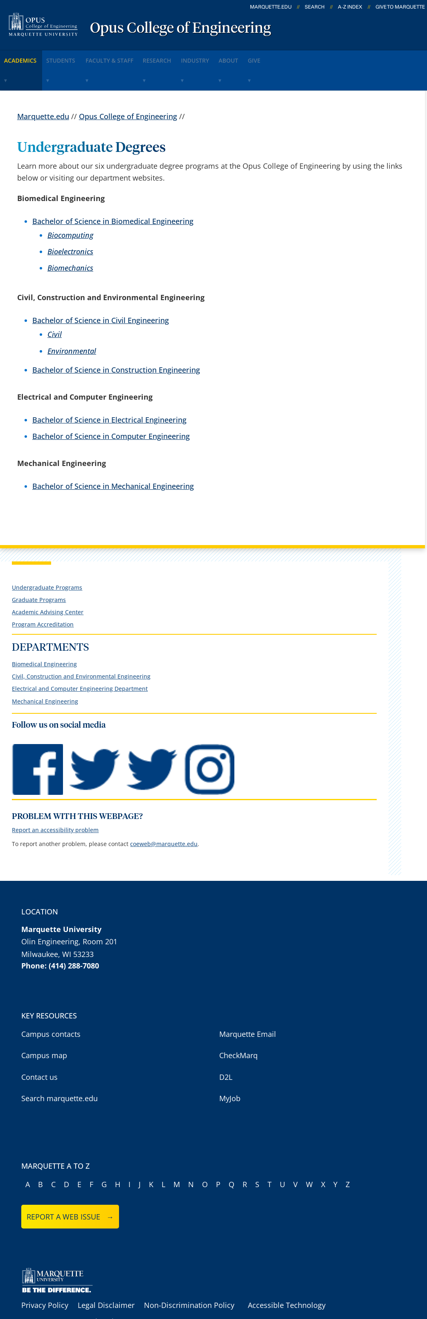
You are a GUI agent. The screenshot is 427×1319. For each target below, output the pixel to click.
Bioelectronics (70, 224)
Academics (26, 57)
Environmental (71, 323)
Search (315, 7)
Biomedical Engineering (44, 637)
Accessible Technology (287, 1278)
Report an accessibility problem (55, 803)
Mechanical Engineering (45, 674)
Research (195, 57)
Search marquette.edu (59, 1071)
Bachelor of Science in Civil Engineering (100, 293)
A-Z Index (350, 7)
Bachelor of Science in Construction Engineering (116, 343)
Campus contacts (51, 1007)
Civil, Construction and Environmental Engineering (81, 649)
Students (78, 57)
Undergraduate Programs (47, 560)
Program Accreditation (43, 598)
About (289, 57)
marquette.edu (271, 7)
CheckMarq (238, 1028)
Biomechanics (70, 241)
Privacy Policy (44, 1278)
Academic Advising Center (47, 585)
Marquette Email (247, 1007)
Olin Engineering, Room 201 (69, 914)
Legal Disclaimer (106, 1278)
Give (325, 57)
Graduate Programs (39, 573)
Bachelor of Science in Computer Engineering (111, 409)
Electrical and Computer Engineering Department (80, 662)
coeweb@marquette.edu (164, 817)
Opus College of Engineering (180, 28)
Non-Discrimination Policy (189, 1278)
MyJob (229, 1071)
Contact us (39, 1050)
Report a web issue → (70, 1190)
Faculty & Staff (137, 57)
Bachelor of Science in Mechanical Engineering (113, 459)
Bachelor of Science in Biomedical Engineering (112, 194)
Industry (245, 57)
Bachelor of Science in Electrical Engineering (109, 393)
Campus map (44, 1028)
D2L (225, 1050)
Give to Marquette (400, 7)
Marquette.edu (43, 89)
